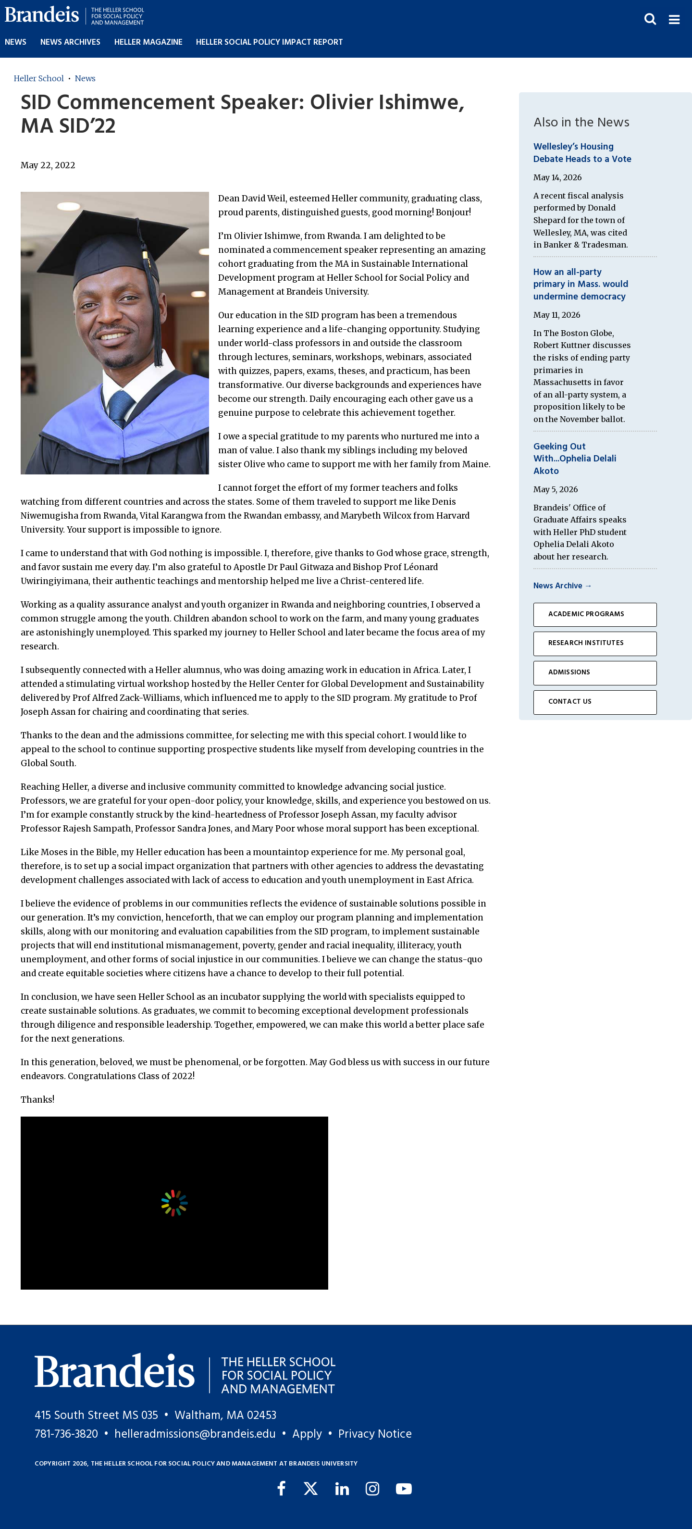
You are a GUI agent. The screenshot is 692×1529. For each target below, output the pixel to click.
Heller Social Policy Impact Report (269, 42)
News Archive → (563, 586)
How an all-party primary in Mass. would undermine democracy (581, 284)
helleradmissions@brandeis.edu (195, 1434)
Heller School (39, 78)
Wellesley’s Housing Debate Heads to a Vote (582, 153)
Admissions (569, 672)
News (15, 42)
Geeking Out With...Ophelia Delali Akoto (575, 459)
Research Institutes (586, 643)
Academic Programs (586, 614)
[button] (674, 18)
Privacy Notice (375, 1434)
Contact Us (570, 702)
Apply (307, 1434)
